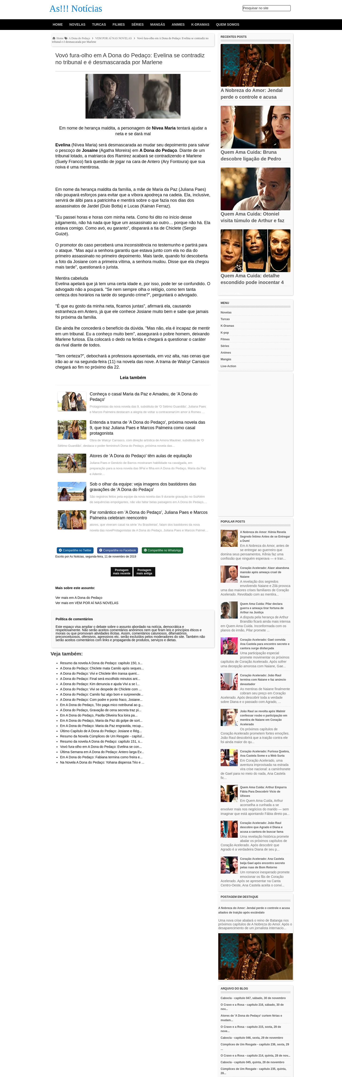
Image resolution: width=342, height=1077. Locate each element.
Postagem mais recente (121, 571)
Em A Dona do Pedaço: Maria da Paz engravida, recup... (101, 726)
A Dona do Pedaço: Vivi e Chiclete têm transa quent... (99, 673)
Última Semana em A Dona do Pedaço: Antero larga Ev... (102, 752)
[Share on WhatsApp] (162, 550)
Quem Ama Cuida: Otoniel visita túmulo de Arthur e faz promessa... (252, 220)
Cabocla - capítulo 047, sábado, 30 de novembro (253, 998)
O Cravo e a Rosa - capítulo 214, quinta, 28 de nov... (255, 1055)
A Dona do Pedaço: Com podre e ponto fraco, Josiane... (101, 700)
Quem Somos (227, 24)
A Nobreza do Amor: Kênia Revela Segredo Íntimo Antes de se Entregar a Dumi (265, 536)
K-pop (225, 332)
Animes (178, 24)
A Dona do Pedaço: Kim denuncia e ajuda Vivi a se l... (99, 684)
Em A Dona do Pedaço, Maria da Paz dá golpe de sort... (101, 720)
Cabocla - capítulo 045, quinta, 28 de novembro (252, 1062)
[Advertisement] (255, 444)
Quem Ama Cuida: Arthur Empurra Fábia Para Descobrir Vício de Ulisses (263, 792)
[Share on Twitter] (75, 550)
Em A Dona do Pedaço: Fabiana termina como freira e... (101, 757)
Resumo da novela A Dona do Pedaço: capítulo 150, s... (101, 663)
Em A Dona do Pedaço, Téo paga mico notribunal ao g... (101, 705)
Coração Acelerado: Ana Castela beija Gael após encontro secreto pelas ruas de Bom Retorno (262, 863)
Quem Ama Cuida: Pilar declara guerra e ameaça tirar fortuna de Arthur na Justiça (262, 608)
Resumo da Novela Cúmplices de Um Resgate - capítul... (102, 736)
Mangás (157, 24)
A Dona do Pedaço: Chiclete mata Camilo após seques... (102, 668)
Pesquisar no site (255, 8)
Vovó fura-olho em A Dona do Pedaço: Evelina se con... (101, 747)
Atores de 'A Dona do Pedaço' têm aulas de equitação (141, 455)
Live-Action (228, 366)
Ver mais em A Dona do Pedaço (78, 598)
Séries (137, 24)
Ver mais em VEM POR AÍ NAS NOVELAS (86, 603)
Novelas (77, 24)
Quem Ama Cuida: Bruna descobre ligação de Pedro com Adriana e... (251, 158)
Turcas (99, 24)
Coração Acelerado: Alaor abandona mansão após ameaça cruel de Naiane (264, 572)
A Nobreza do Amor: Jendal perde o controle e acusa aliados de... (252, 97)
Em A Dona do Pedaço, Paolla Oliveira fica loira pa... (99, 715)
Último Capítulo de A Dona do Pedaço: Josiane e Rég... (101, 731)
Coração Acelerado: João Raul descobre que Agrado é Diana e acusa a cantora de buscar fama (261, 827)
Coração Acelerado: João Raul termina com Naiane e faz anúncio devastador (263, 680)
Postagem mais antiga (144, 571)
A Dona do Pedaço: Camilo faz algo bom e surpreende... (101, 694)
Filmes (119, 24)
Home (58, 24)
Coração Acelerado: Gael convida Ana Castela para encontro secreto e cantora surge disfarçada (265, 644)
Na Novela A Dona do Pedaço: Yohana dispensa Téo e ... (102, 762)
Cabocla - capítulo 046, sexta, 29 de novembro (252, 1037)
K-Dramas (200, 24)
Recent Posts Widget (231, 293)
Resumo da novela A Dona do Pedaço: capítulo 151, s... (101, 741)
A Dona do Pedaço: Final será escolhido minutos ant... (100, 679)
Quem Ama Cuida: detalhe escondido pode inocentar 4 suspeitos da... (252, 282)
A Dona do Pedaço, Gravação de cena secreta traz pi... (100, 710)
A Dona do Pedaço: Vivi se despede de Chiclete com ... (101, 689)
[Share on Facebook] (117, 550)
